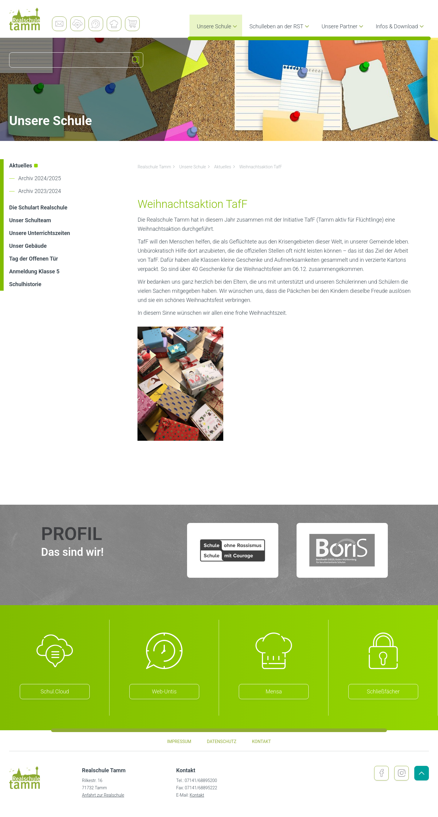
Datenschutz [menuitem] (221, 741)
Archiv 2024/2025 (39, 178)
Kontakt (197, 795)
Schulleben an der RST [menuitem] (280, 26)
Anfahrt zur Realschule (103, 795)
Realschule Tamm (156, 166)
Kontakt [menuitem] (261, 741)
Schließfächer (383, 691)
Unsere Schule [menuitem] (217, 26)
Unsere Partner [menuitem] (343, 26)
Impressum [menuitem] (179, 741)
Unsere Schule (194, 166)
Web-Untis (164, 691)
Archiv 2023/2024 (39, 191)
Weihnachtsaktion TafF (260, 166)
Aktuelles (225, 166)
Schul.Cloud (54, 691)
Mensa (274, 691)
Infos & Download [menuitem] (400, 26)
